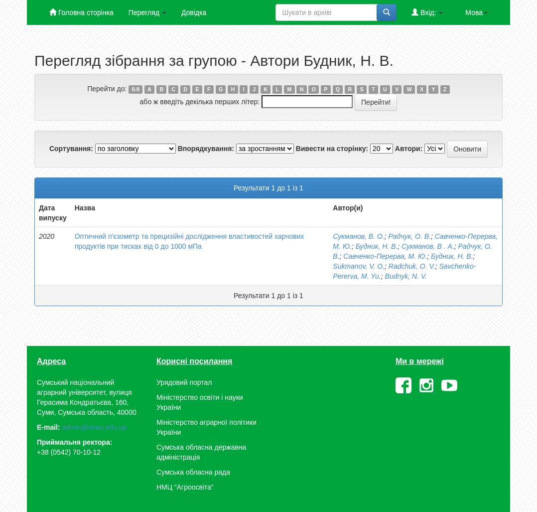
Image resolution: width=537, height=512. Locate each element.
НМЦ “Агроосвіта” (185, 487)
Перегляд (147, 12)
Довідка (193, 12)
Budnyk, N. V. (406, 276)
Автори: (409, 149)
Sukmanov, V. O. (359, 266)
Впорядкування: (206, 149)
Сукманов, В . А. (428, 246)
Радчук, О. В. (410, 236)
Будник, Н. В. (377, 246)
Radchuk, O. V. (412, 266)
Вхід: (427, 12)
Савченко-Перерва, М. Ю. (385, 256)
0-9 (135, 89)
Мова (476, 12)
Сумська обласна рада (193, 472)
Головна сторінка (81, 12)
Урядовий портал (184, 382)
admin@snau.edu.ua (94, 427)
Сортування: (71, 149)
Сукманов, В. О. (358, 236)
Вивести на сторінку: (332, 149)
